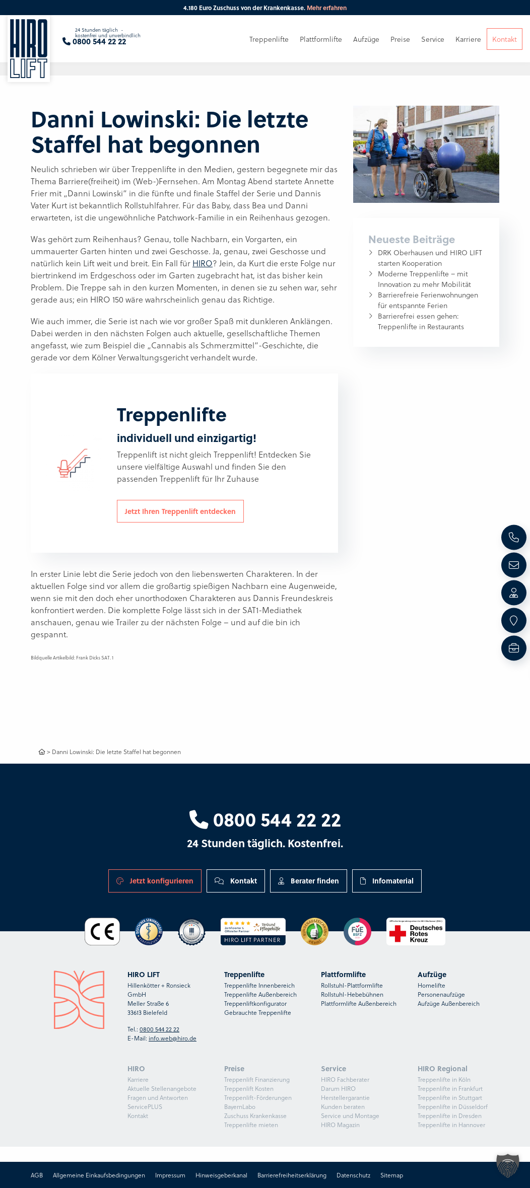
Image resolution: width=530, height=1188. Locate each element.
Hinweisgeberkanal (221, 1174)
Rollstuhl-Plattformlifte (352, 985)
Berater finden (308, 880)
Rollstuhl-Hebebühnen (352, 994)
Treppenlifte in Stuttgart (450, 1097)
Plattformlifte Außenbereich (358, 1003)
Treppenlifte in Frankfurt (450, 1088)
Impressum (170, 1174)
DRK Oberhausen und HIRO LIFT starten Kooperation (430, 257)
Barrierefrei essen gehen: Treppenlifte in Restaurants (421, 321)
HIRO (202, 263)
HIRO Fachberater (345, 1079)
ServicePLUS (144, 1106)
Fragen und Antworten (157, 1097)
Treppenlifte (269, 39)
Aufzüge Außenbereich (449, 1003)
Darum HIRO (338, 1088)
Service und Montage (350, 1115)
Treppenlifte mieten (251, 1124)
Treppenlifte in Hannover (451, 1124)
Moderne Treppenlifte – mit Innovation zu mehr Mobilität (424, 278)
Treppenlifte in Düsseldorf (453, 1106)
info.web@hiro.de (172, 1038)
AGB (37, 1174)
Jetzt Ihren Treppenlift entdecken (180, 511)
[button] (508, 1166)
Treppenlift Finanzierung (257, 1079)
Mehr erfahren (327, 7)
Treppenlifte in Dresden (450, 1115)
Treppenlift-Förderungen (258, 1097)
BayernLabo (239, 1106)
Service (432, 39)
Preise (400, 39)
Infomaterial (387, 880)
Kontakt (236, 880)
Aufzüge (366, 39)
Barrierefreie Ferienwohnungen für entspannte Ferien (428, 300)
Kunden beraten (343, 1106)
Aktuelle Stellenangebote (161, 1088)
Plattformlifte (321, 39)
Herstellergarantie (345, 1097)
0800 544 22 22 (265, 819)
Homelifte (431, 985)
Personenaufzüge (441, 994)
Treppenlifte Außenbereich (260, 994)
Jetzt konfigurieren (154, 880)
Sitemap (391, 1174)
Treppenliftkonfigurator (255, 1003)
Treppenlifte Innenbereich (259, 985)
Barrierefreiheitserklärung (291, 1174)
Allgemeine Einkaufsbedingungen (99, 1174)
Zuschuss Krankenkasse (255, 1115)
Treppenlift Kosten (249, 1088)
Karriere (138, 1079)
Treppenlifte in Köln (444, 1079)
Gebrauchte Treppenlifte (257, 1012)
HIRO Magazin (340, 1124)
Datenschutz (353, 1174)
